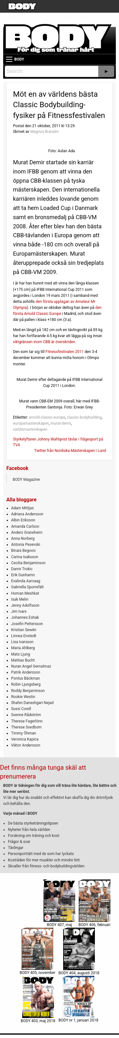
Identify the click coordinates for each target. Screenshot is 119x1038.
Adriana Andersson (27, 514)
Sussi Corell (21, 709)
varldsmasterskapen (30, 429)
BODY (19, 59)
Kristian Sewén (23, 630)
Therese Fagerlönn (27, 721)
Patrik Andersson (25, 672)
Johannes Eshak (25, 617)
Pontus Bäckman (25, 678)
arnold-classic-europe (47, 417)
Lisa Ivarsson (22, 642)
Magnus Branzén (44, 131)
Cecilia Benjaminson (28, 563)
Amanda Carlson (25, 526)
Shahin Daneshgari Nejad (32, 703)
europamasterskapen (31, 423)
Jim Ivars (19, 611)
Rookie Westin (23, 697)
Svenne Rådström (26, 715)
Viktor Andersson (25, 745)
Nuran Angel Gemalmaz (31, 666)
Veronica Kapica (24, 739)
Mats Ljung (20, 654)
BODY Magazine (26, 479)
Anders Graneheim (27, 532)
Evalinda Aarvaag (25, 581)
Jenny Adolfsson (25, 605)
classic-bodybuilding (84, 417)
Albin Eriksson (23, 520)
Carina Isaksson (24, 557)
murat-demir (60, 423)
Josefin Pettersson (27, 624)
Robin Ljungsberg (26, 684)
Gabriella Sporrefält (27, 587)
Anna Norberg (23, 538)
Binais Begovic (23, 550)
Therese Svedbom (26, 727)
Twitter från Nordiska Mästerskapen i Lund (70, 450)
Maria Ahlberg (23, 648)
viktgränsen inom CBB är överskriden (44, 342)
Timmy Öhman (23, 733)
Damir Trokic (21, 569)
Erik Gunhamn (23, 575)
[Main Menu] (9, 59)
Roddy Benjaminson (28, 691)
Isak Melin (19, 599)
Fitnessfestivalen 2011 (64, 351)
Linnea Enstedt (23, 636)
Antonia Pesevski (25, 544)
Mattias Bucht (23, 660)
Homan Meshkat (25, 593)
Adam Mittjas (22, 508)
